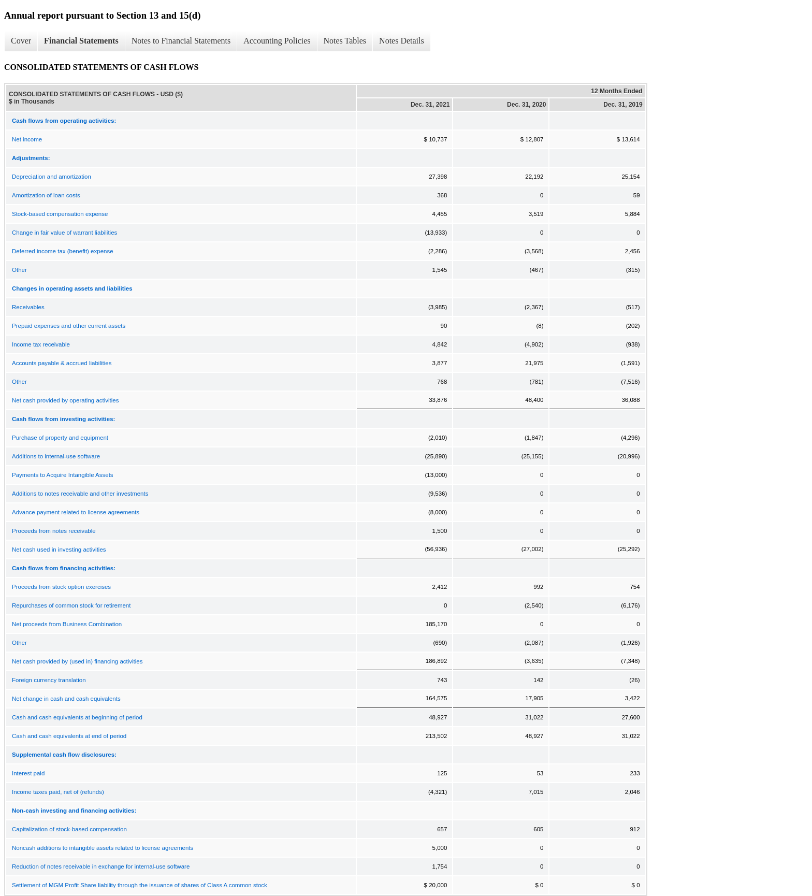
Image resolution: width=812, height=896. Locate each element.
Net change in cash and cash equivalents (66, 699)
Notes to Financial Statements (181, 40)
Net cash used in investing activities (59, 549)
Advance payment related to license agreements (75, 512)
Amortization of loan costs (46, 195)
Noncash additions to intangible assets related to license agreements (102, 848)
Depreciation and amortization (51, 177)
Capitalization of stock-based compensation (69, 829)
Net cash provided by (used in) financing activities (77, 661)
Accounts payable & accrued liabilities (61, 363)
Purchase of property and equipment (60, 438)
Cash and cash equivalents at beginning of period (77, 717)
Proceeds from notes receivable (54, 531)
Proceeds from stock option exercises (61, 587)
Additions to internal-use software (56, 456)
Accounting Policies (276, 40)
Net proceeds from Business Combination (67, 624)
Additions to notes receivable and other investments (80, 493)
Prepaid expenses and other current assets (68, 326)
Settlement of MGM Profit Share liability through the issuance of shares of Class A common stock (139, 885)
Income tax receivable (41, 344)
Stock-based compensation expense (60, 214)
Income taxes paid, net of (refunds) (58, 792)
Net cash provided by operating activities (65, 400)
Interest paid (28, 773)
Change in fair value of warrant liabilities (64, 232)
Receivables (28, 307)
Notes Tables (345, 40)
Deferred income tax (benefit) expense (62, 251)
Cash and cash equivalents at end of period (69, 736)
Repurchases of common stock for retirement (71, 605)
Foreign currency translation (49, 680)
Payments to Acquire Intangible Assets (62, 475)
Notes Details (401, 40)
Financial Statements (81, 40)
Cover (21, 40)
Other (19, 270)
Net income (27, 139)
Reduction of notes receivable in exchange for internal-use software (101, 866)
